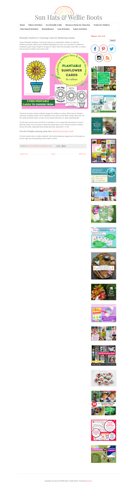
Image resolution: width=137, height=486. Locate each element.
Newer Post (24, 154)
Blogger (89, 481)
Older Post (82, 154)
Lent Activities (63, 29)
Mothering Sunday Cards (63, 131)
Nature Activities (35, 25)
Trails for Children (102, 25)
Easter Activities (80, 29)
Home (22, 25)
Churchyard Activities (29, 29)
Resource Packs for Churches (77, 25)
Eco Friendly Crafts (54, 25)
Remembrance (48, 29)
